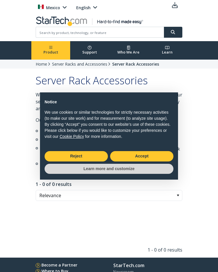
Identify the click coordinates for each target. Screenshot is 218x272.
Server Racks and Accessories (79, 64)
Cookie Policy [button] (72, 136)
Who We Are (128, 50)
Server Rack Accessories (135, 64)
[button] (178, 195)
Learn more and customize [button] (108, 168)
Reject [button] (76, 156)
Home (41, 64)
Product (50, 50)
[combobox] (109, 195)
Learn (167, 50)
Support (89, 50)
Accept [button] (142, 156)
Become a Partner (59, 265)
